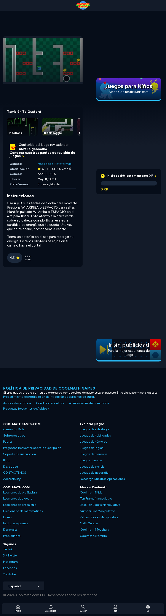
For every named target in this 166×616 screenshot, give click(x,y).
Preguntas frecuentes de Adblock (26, 408)
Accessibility (12, 479)
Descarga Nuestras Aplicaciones (102, 479)
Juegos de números (93, 441)
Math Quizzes (89, 523)
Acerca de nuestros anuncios (89, 403)
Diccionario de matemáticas (23, 511)
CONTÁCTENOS (14, 473)
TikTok (8, 549)
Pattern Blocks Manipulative (99, 517)
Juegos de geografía (94, 473)
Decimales (10, 529)
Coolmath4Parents (93, 536)
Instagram (10, 562)
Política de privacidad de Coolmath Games (49, 388)
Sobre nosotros (14, 435)
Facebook (10, 568)
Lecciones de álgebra (17, 498)
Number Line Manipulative (97, 511)
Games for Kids (13, 429)
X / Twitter (10, 555)
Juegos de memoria (93, 454)
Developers (11, 466)
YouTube (9, 574)
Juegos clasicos (91, 460)
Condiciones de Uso (50, 403)
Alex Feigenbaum (33, 149)
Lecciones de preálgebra (20, 492)
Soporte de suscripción (19, 454)
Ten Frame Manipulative (96, 498)
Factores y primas (15, 523)
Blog (6, 460)
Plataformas (63, 164)
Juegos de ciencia (92, 466)
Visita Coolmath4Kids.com (128, 92)
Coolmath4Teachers (94, 529)
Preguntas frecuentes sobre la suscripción (32, 448)
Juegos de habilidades (95, 435)
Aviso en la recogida (17, 403)
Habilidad (44, 164)
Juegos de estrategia (94, 429)
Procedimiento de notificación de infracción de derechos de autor (48, 397)
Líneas (7, 517)
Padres (8, 441)
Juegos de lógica (92, 448)
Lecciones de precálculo (20, 505)
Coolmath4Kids (91, 492)
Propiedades (12, 536)
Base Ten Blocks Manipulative (100, 505)
